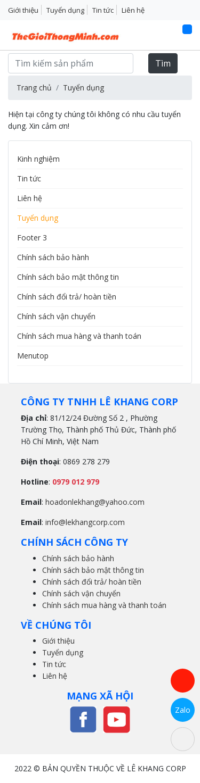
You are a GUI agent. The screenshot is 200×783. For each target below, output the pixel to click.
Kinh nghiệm (38, 159)
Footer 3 (32, 237)
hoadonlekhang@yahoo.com (95, 502)
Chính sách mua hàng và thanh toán (79, 336)
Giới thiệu (23, 10)
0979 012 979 (75, 482)
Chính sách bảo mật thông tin (68, 277)
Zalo (182, 710)
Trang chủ (34, 87)
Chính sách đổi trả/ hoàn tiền (66, 296)
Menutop (33, 356)
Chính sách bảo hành (53, 257)
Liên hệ (133, 10)
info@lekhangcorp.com (85, 522)
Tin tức (103, 10)
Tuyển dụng (65, 10)
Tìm (163, 63)
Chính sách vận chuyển (56, 316)
